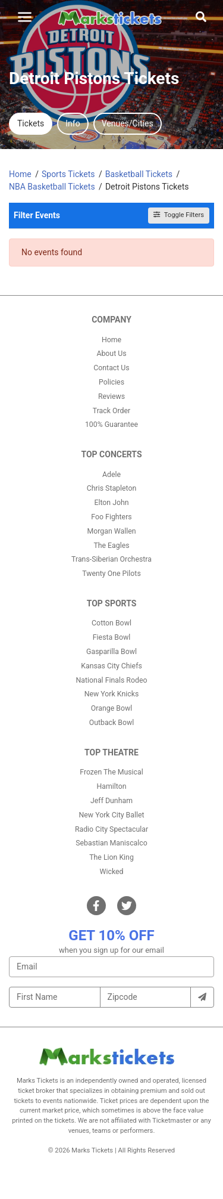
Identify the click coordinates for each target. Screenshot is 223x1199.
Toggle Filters (178, 215)
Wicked (112, 872)
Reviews (111, 396)
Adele (111, 474)
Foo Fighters (111, 517)
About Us (111, 353)
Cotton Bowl (111, 623)
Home (111, 340)
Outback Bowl (111, 722)
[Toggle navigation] (24, 17)
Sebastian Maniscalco (111, 843)
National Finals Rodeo (111, 680)
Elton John (111, 502)
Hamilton (112, 786)
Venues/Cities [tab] (127, 123)
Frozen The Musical (111, 772)
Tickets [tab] (30, 123)
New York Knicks (111, 694)
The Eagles (111, 545)
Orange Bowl (111, 708)
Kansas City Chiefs (111, 666)
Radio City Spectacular (111, 829)
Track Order (111, 411)
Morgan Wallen (111, 531)
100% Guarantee (111, 424)
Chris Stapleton (112, 488)
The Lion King (111, 857)
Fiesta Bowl (111, 637)
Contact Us (111, 368)
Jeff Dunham (111, 801)
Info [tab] (72, 123)
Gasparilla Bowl (111, 651)
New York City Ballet (112, 815)
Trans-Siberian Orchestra (111, 559)
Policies (111, 382)
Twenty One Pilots (111, 573)
